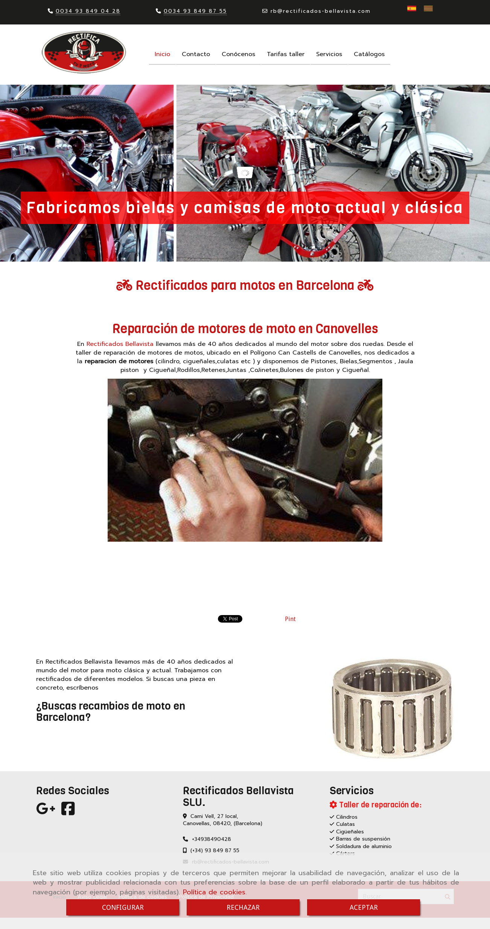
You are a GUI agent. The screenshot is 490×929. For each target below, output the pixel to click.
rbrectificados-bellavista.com (321, 11)
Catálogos (369, 54)
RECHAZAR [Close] (243, 907)
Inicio (162, 54)
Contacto (196, 54)
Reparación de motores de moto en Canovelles (245, 328)
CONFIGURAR (123, 907)
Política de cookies (214, 892)
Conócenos (238, 54)
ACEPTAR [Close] (364, 907)
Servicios (329, 54)
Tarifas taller (285, 54)
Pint (290, 619)
